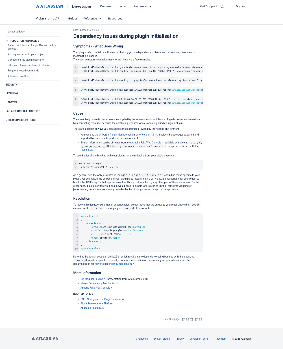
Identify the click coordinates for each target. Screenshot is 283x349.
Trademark (220, 338)
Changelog (142, 338)
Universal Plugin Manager (113, 134)
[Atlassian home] (49, 6)
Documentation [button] (114, 6)
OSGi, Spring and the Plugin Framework (102, 299)
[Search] (222, 6)
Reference (92, 18)
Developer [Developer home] (82, 6)
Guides (73, 18)
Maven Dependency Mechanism (99, 283)
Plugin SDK (86, 149)
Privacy (180, 338)
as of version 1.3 (146, 134)
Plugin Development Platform (96, 303)
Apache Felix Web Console (147, 142)
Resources (115, 18)
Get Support (208, 6)
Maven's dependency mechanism (115, 263)
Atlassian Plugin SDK (92, 307)
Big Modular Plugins (93, 279)
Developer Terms (199, 338)
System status (162, 338)
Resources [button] (143, 6)
